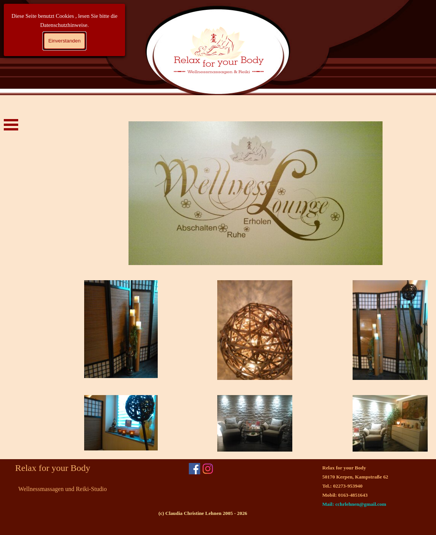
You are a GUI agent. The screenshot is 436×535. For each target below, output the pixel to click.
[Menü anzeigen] (11, 125)
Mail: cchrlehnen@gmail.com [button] (354, 504)
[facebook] (194, 468)
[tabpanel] (362, 485)
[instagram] (207, 468)
